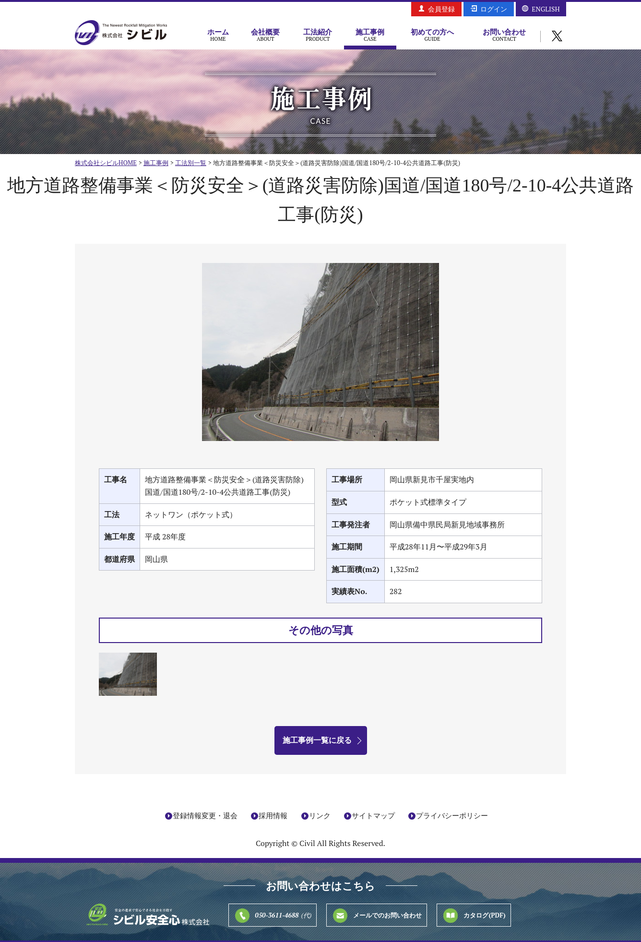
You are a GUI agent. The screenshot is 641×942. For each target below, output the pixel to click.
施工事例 (370, 34)
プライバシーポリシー (452, 816)
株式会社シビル (121, 33)
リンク (320, 816)
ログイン (493, 8)
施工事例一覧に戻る (317, 740)
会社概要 (265, 34)
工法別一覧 (190, 162)
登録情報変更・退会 (205, 816)
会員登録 (441, 8)
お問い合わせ (504, 34)
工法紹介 (318, 34)
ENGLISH (545, 8)
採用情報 (273, 816)
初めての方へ (432, 34)
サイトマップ (373, 816)
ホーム (218, 34)
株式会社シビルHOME (106, 162)
